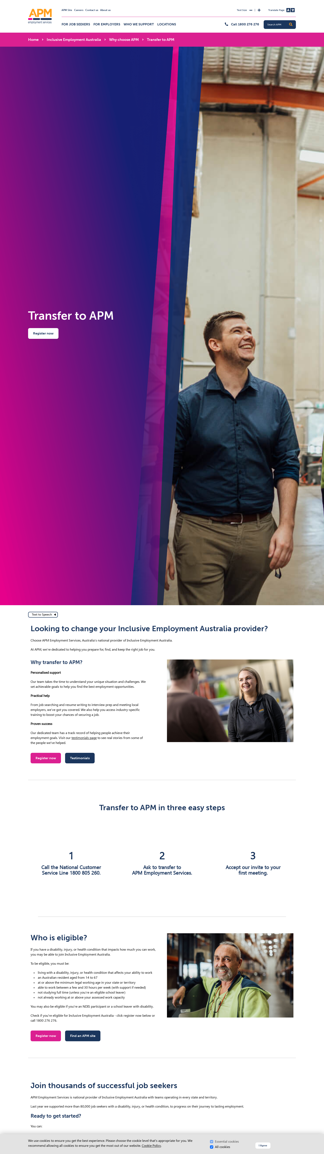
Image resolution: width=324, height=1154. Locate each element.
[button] (291, 24)
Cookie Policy (151, 1146)
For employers (106, 24)
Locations (166, 24)
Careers (78, 10)
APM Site (67, 10)
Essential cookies (227, 1141)
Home (33, 39)
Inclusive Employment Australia (74, 39)
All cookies (222, 1147)
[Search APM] (281, 24)
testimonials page (84, 738)
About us (105, 10)
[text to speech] (43, 615)
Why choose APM (124, 39)
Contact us (91, 10)
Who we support (139, 24)
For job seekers (76, 24)
